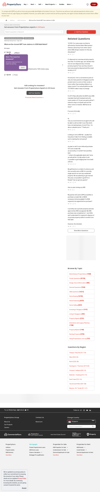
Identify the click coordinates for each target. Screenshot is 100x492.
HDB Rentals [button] (81, 447)
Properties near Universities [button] (61, 467)
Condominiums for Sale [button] (60, 450)
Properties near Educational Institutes (61, 463)
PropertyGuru (10, 444)
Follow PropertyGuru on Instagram (84, 410)
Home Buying (76, 296)
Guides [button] (61, 4)
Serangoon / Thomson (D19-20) (79, 366)
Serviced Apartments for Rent (85, 452)
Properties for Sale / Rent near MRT (36, 463)
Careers (6, 427)
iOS (27, 410)
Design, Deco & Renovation (79, 283)
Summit (58, 434)
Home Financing (76, 300)
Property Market (76, 330)
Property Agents (76, 318)
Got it (22, 67)
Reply (15, 75)
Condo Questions (77, 278)
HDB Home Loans (34, 450)
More (70, 4)
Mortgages (33, 444)
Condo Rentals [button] (82, 450)
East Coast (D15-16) (75, 379)
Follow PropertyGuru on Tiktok (95, 410)
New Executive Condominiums (14, 467)
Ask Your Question (34, 93)
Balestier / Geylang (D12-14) (78, 375)
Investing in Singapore (78, 309)
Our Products (8, 424)
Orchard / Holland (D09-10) (77, 370)
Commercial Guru (12, 434)
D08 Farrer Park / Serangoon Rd (85, 475)
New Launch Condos (11, 464)
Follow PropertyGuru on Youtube (87, 410)
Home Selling (75, 305)
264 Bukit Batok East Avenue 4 (13, 38)
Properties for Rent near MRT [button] (37, 472)
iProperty (91, 434)
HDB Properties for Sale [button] (60, 447)
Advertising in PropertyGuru (80, 274)
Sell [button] (40, 4)
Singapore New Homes (14, 462)
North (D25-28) (74, 361)
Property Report (76, 434)
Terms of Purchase (50, 487)
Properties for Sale (60, 444)
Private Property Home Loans (37, 447)
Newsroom (39, 422)
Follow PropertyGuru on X (93, 410)
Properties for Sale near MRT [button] (37, 468)
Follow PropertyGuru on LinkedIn (90, 410)
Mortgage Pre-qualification (36, 455)
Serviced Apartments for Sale (61, 452)
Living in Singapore (77, 314)
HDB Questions (29, 38)
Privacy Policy (22, 478)
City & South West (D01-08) (77, 384)
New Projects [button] (51, 4)
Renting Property (76, 334)
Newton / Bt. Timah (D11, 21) (78, 388)
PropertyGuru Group (11, 417)
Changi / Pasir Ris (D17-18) (77, 352)
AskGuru (8, 447)
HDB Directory (9, 452)
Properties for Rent (83, 444)
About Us (7, 422)
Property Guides (10, 450)
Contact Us (40, 417)
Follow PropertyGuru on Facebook (81, 410)
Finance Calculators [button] (35, 452)
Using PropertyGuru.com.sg (79, 338)
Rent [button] (33, 4)
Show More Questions (81, 230)
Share (17, 53)
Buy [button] (26, 4)
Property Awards (35, 434)
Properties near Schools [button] (60, 469)
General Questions (77, 287)
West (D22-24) (73, 357)
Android (20, 410)
